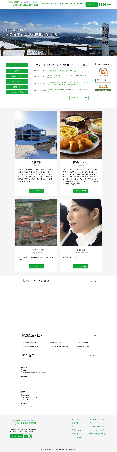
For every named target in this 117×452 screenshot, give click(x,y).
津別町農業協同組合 (31, 346)
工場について (17, 81)
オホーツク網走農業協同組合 (59, 346)
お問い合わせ (18, 436)
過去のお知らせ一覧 (77, 97)
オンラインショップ (96, 430)
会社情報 (16, 71)
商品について (17, 76)
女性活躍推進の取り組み (98, 434)
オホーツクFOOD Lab (97, 426)
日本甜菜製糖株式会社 (82, 346)
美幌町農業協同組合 (56, 342)
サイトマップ (94, 423)
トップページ (17, 65)
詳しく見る (35, 190)
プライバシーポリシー (97, 419)
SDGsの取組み (17, 92)
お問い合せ (92, 4)
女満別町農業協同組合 (82, 342)
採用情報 (16, 87)
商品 (73, 426)
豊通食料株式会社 (31, 342)
